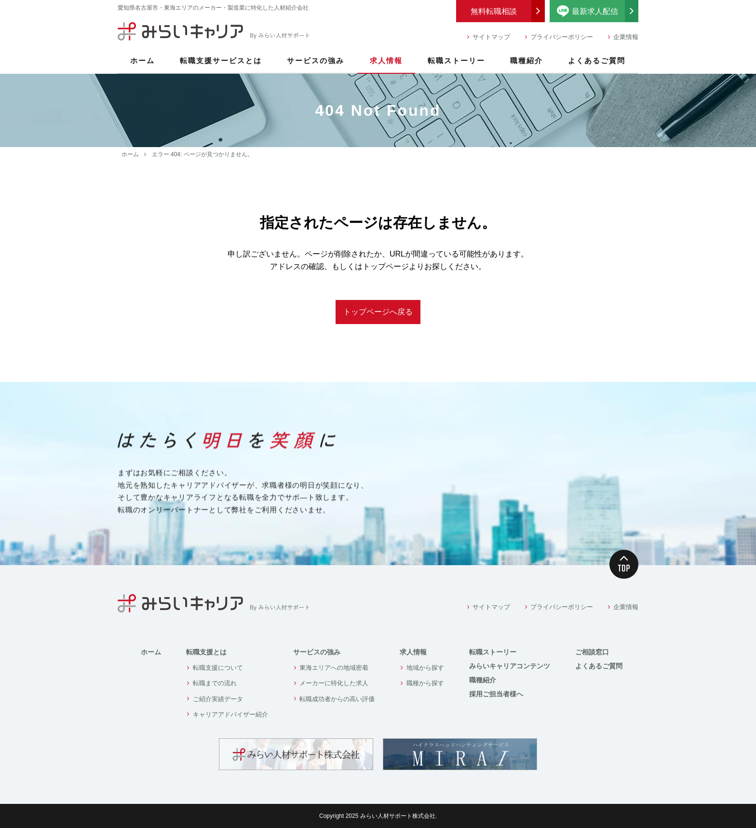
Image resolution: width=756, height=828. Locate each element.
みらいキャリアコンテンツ (509, 666)
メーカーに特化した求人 (333, 683)
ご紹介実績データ (218, 699)
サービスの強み (315, 60)
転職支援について (218, 667)
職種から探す (425, 683)
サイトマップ (491, 37)
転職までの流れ (215, 683)
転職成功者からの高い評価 (337, 699)
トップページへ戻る (378, 312)
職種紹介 (526, 60)
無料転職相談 (494, 11)
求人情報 (386, 60)
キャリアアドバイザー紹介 (230, 714)
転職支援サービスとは (221, 60)
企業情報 (625, 37)
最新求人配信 (598, 11)
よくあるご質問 (596, 60)
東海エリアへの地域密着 (333, 667)
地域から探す (425, 667)
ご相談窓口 (592, 652)
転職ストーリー (456, 60)
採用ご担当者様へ (496, 694)
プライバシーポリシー (561, 37)
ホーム (142, 60)
